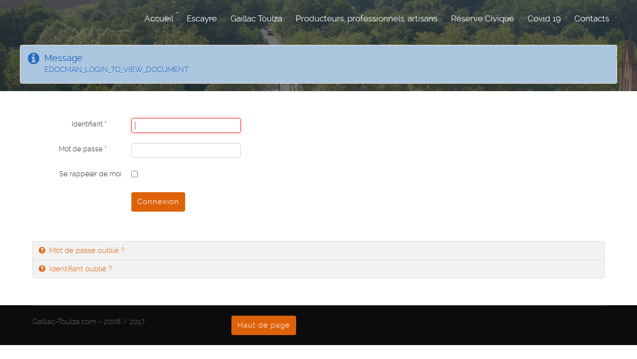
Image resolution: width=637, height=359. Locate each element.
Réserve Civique (482, 18)
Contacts (591, 18)
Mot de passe (82, 149)
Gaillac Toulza (256, 18)
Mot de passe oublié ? (85, 250)
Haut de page (263, 325)
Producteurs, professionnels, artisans (366, 18)
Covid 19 (544, 18)
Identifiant (89, 124)
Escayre (202, 18)
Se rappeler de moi (90, 174)
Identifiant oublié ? (79, 268)
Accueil (158, 18)
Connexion (158, 201)
